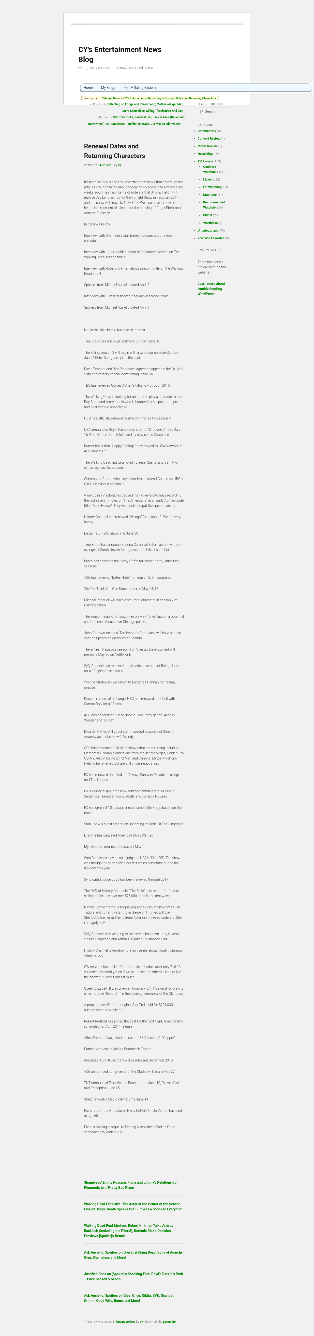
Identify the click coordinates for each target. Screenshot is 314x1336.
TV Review (205, 161)
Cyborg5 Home (111, 98)
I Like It (208, 179)
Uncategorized (125, 1321)
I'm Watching (212, 187)
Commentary (207, 131)
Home (88, 88)
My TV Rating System (139, 88)
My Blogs (108, 88)
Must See (210, 194)
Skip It (207, 215)
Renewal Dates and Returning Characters (190, 98)
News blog (205, 154)
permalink (169, 1321)
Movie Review (208, 146)
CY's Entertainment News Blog (142, 98)
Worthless (210, 223)
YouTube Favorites (211, 238)
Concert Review (209, 138)
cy (119, 165)
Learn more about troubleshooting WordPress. (211, 289)
